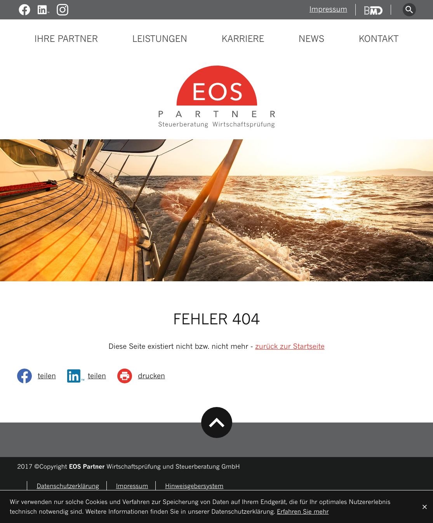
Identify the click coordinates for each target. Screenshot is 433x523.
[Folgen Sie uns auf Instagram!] (62, 9)
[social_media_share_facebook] (39, 376)
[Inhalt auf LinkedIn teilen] (89, 376)
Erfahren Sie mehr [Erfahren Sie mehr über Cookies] (303, 511)
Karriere (243, 39)
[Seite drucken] (143, 376)
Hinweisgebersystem (194, 486)
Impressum (328, 9)
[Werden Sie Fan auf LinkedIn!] (43, 9)
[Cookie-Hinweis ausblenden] (424, 506)
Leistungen (159, 39)
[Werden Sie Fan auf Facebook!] (24, 9)
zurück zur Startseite (289, 346)
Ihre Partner (66, 39)
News (311, 39)
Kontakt (379, 39)
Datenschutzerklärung (68, 486)
